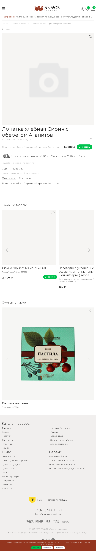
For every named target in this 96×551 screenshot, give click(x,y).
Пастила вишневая (16, 403)
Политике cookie (47, 544)
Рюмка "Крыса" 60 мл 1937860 (24, 268)
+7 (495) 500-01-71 (48, 510)
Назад (7, 29)
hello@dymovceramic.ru (48, 514)
